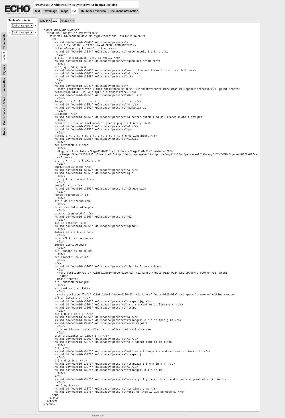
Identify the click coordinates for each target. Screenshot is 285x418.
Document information (124, 11)
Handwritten (4, 85)
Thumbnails (4, 41)
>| (73, 20)
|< (47, 20)
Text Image (50, 11)
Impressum (98, 415)
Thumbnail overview (93, 11)
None (4, 131)
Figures (4, 70)
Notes (4, 100)
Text (37, 11)
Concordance (4, 116)
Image (64, 11)
